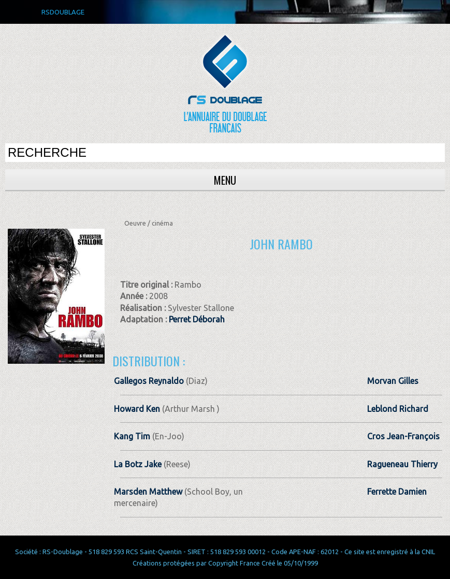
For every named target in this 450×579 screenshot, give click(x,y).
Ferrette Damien (397, 491)
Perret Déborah (197, 319)
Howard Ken (137, 408)
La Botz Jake (138, 464)
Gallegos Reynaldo (149, 380)
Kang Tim (132, 436)
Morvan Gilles (392, 380)
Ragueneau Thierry (402, 464)
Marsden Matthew (148, 491)
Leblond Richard (397, 408)
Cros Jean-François (403, 436)
